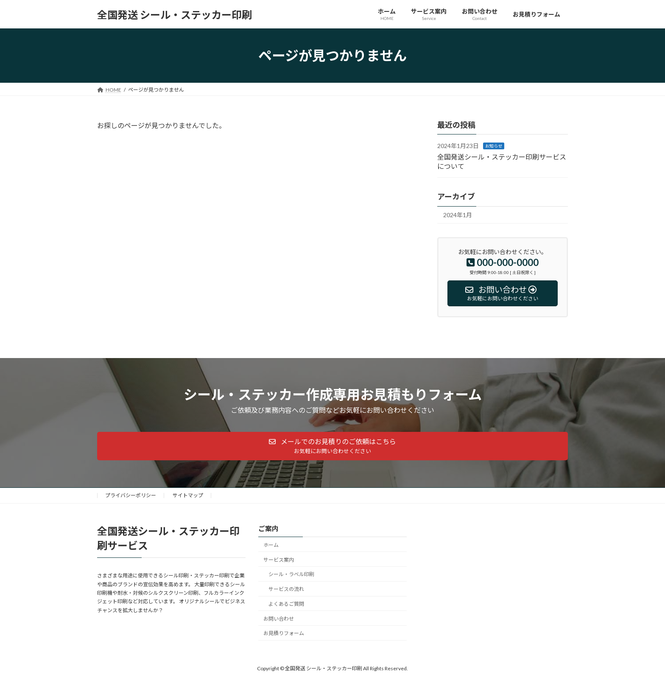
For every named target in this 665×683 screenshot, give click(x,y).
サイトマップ (188, 495)
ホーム (271, 545)
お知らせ (493, 145)
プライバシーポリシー (130, 495)
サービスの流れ (286, 589)
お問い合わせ (278, 619)
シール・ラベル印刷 (291, 574)
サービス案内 (278, 560)
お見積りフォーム (283, 633)
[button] (332, 446)
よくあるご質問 (286, 604)
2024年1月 (457, 215)
